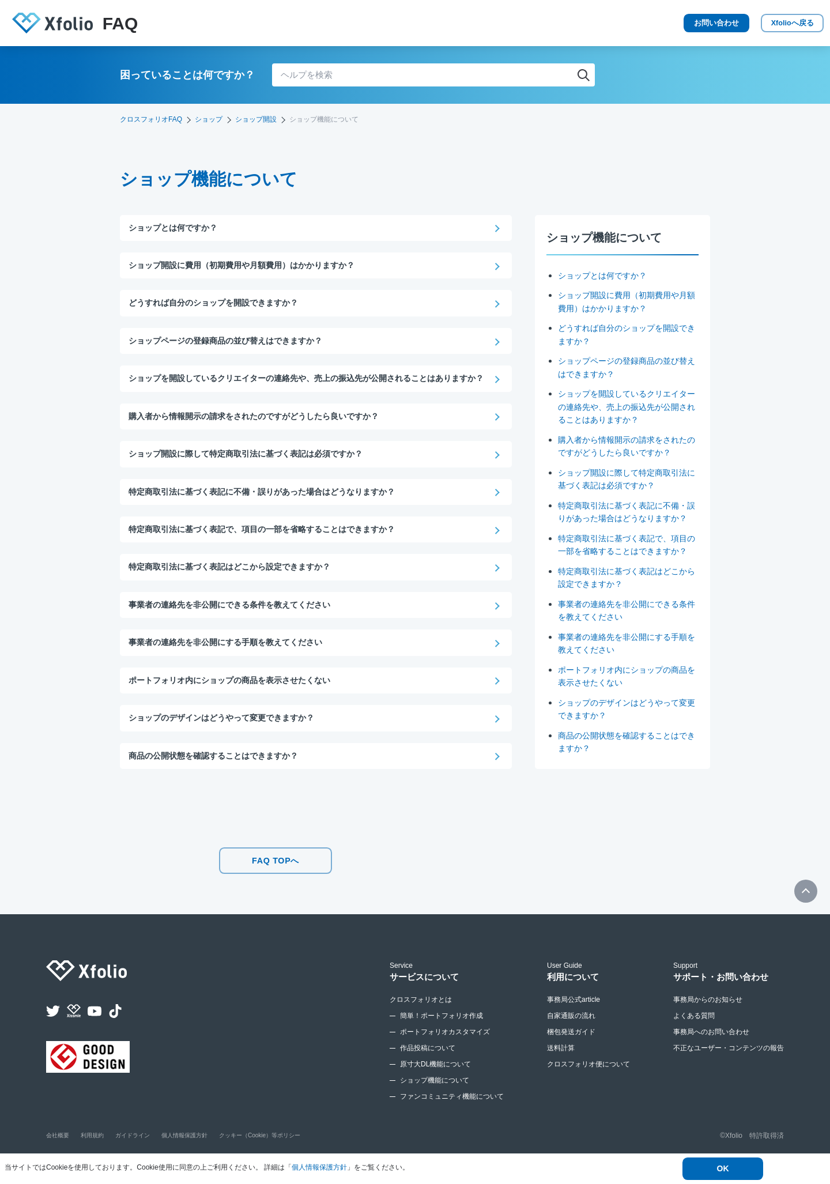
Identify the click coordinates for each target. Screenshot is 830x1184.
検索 (583, 74)
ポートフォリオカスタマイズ (445, 1053)
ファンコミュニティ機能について (452, 1118)
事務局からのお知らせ (707, 1021)
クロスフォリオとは (421, 1021)
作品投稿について (427, 1069)
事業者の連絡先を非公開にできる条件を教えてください (237, 624)
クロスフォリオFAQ (151, 119)
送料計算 (561, 1069)
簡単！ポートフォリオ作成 (441, 1037)
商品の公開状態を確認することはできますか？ (219, 777)
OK (723, 1169)
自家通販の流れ (571, 1037)
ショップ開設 (256, 119)
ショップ (208, 119)
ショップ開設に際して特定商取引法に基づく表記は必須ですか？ (254, 471)
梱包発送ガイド (571, 1053)
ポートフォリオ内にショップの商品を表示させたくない (237, 701)
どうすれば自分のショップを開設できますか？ (219, 305)
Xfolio (772, 23)
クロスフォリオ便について (588, 1085)
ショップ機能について (434, 1102)
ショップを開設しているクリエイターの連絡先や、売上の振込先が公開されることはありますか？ (627, 406)
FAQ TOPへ (275, 884)
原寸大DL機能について (435, 1085)
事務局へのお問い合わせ (711, 1053)
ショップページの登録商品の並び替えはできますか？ (232, 343)
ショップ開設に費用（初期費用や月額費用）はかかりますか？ (250, 266)
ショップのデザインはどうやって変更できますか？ (228, 739)
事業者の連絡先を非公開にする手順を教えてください (232, 663)
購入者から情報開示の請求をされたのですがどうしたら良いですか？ (263, 433)
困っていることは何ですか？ (187, 75)
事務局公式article (573, 1021)
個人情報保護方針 (319, 1168)
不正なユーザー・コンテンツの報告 (728, 1069)
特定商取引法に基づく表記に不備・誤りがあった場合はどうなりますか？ (627, 518)
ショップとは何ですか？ (605, 275)
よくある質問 (694, 1037)
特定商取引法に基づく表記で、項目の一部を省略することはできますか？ (627, 564)
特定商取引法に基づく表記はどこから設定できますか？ (237, 586)
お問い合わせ (668, 23)
